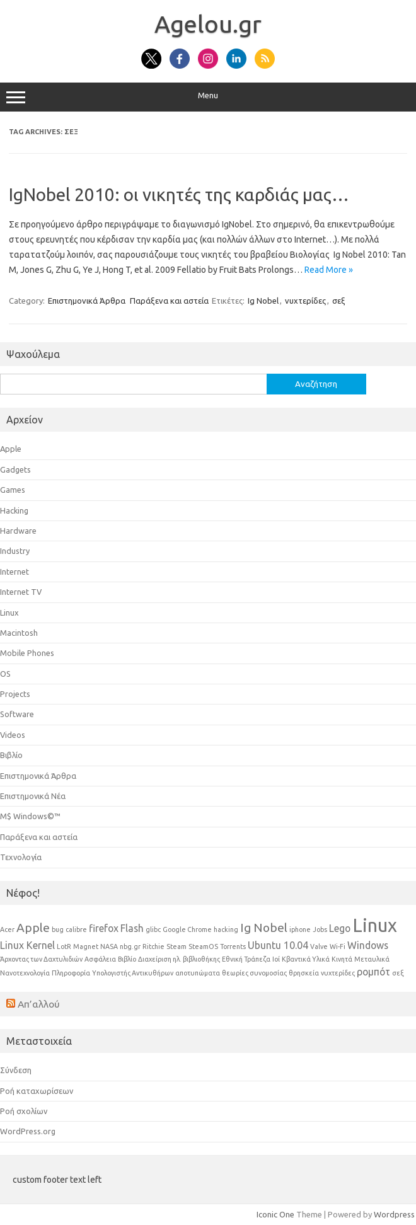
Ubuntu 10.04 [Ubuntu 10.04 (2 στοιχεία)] (278, 945)
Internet (14, 571)
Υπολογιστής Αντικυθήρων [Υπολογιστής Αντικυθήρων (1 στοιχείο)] (132, 973)
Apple (10, 448)
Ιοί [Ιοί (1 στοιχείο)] (276, 959)
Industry (15, 550)
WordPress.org (27, 1131)
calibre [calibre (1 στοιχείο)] (76, 929)
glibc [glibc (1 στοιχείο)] (153, 929)
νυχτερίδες (305, 300)
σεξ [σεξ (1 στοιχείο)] (398, 973)
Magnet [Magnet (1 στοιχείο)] (85, 946)
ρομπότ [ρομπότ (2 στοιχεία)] (373, 971)
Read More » (328, 270)
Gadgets (15, 469)
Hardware (18, 530)
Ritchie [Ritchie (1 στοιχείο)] (153, 946)
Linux (9, 612)
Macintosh (19, 632)
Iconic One (275, 1214)
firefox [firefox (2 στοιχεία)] (103, 928)
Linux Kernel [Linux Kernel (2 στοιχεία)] (27, 945)
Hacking (14, 510)
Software (17, 714)
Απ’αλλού (39, 1003)
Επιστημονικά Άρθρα (86, 300)
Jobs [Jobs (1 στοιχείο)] (320, 929)
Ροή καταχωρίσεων (36, 1090)
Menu (208, 97)
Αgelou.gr (208, 24)
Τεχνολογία (21, 857)
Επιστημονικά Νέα (33, 795)
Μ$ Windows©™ (30, 816)
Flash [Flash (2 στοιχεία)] (132, 928)
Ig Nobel (263, 300)
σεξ (338, 300)
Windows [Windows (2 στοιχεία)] (367, 945)
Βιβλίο (11, 755)
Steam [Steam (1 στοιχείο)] (176, 946)
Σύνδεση (16, 1070)
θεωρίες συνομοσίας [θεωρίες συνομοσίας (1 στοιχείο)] (254, 973)
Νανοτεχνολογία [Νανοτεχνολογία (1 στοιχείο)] (25, 973)
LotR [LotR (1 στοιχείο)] (64, 946)
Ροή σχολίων (23, 1111)
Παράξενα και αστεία (169, 300)
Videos (12, 734)
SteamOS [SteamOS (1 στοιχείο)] (203, 946)
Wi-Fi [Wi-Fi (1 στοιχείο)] (337, 946)
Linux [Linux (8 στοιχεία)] (374, 925)
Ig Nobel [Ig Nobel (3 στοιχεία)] (263, 928)
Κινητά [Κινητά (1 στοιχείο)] (342, 959)
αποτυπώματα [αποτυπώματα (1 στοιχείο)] (197, 973)
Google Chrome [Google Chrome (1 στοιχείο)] (187, 929)
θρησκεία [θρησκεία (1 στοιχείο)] (304, 973)
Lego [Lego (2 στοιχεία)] (339, 928)
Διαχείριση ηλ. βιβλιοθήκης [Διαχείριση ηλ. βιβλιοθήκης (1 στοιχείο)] (179, 959)
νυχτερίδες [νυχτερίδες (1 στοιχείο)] (338, 973)
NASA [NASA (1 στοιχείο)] (109, 946)
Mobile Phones (27, 652)
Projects (15, 693)
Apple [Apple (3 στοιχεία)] (33, 928)
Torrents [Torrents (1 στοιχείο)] (233, 946)
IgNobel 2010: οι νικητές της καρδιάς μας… (179, 194)
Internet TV (21, 591)
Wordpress (394, 1214)
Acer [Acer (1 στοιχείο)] (7, 929)
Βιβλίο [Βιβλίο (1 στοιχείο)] (127, 959)
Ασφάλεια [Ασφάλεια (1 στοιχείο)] (100, 959)
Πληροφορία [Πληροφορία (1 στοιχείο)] (71, 973)
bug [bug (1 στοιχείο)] (58, 929)
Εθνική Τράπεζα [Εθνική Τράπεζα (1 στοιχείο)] (246, 959)
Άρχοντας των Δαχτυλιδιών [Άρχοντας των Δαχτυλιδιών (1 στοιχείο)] (41, 959)
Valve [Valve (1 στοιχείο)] (319, 946)
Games (12, 489)
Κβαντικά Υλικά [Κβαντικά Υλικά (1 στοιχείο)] (306, 959)
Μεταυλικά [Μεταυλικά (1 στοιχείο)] (372, 959)
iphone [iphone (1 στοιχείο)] (300, 929)
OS (5, 673)
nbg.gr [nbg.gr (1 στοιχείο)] (130, 946)
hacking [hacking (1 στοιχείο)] (226, 929)
